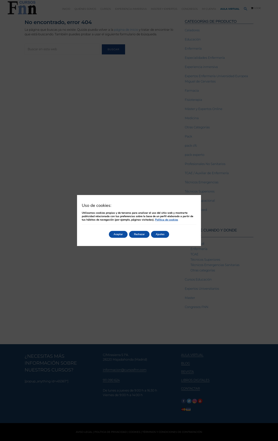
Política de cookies (166, 220)
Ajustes (162, 234)
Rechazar (139, 234)
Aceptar (116, 234)
